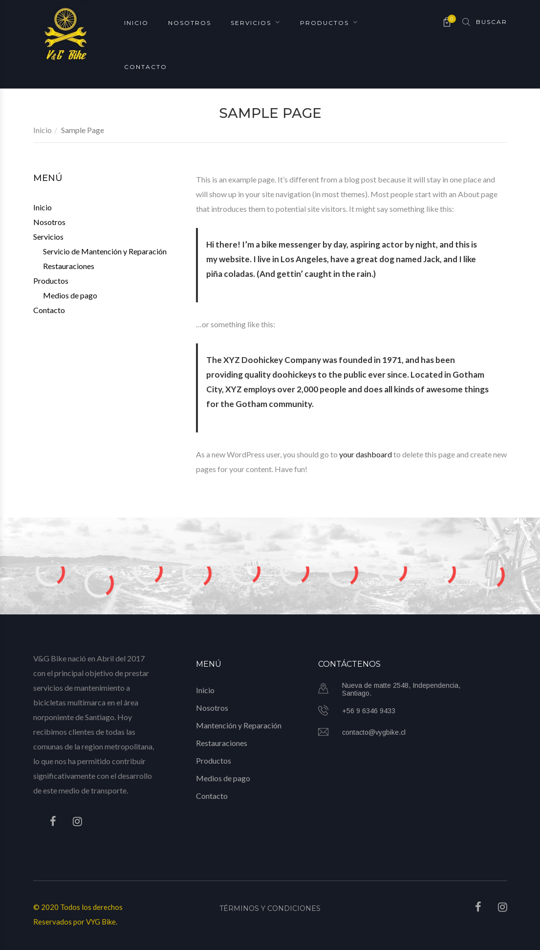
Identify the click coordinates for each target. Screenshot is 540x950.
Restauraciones (68, 266)
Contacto (145, 66)
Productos (324, 22)
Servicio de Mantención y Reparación (105, 251)
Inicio (136, 22)
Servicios (251, 22)
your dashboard (365, 454)
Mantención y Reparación (238, 725)
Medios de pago (70, 295)
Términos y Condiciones (270, 908)
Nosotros (189, 22)
